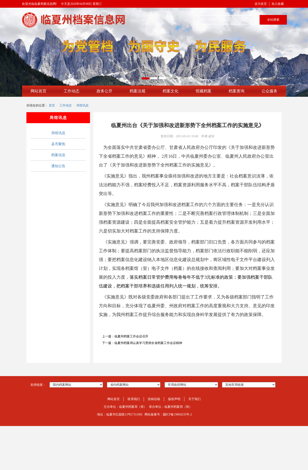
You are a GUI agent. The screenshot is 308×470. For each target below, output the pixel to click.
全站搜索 (273, 19)
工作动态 (71, 91)
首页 (52, 105)
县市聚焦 (58, 144)
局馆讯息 (82, 105)
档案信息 (58, 155)
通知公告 (58, 166)
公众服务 (269, 91)
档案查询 (236, 91)
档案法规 (137, 91)
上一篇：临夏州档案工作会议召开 (125, 336)
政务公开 (104, 91)
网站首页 (38, 91)
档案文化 (170, 91)
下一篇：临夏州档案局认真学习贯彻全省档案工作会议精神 (142, 343)
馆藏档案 (203, 91)
